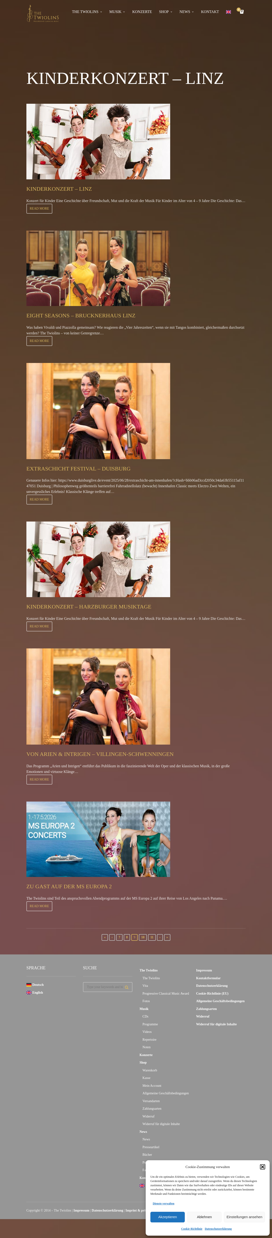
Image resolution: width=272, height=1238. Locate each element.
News (185, 12)
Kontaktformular (208, 978)
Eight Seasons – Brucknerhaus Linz (90, 315)
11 (151, 937)
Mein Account (152, 1085)
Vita (145, 986)
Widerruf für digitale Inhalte (161, 1124)
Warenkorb (150, 1070)
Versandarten (151, 1101)
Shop (164, 12)
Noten (147, 1047)
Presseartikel (151, 1147)
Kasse (146, 1078)
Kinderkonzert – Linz (64, 188)
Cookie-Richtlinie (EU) (212, 993)
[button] (262, 1167)
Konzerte (142, 12)
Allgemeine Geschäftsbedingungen (166, 1093)
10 (142, 937)
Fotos (146, 1001)
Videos (147, 1032)
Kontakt (210, 12)
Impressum (204, 970)
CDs (145, 1016)
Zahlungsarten (152, 1108)
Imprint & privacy (139, 1210)
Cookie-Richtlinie (191, 1228)
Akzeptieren (167, 1217)
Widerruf (149, 1116)
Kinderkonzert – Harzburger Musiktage (99, 606)
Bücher (147, 1154)
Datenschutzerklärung (218, 1228)
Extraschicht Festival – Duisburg (87, 468)
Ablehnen (204, 1217)
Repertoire (150, 1039)
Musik (115, 12)
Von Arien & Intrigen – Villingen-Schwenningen (112, 753)
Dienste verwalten (163, 1203)
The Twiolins (85, 12)
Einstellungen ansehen (244, 1217)
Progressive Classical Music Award (166, 993)
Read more (39, 208)
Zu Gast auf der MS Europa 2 (76, 886)
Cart (239, 10)
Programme (150, 1024)
